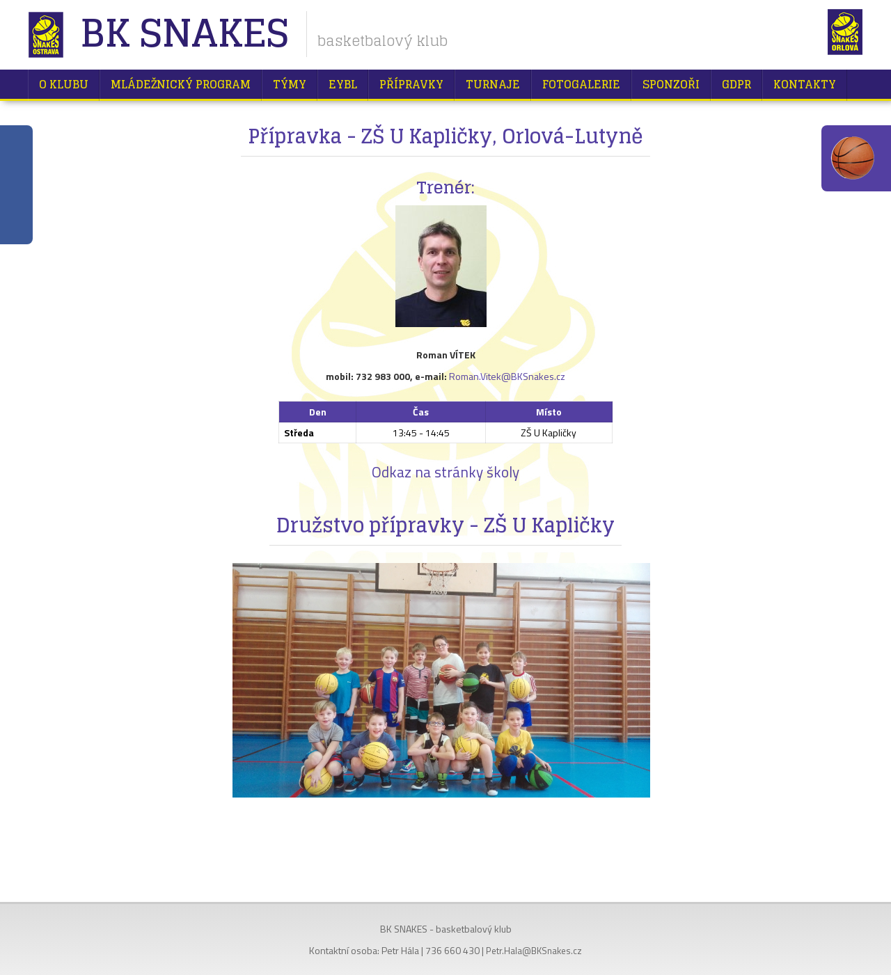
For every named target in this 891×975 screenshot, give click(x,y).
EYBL (343, 84)
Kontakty (804, 84)
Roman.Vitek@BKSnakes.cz (507, 376)
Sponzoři (671, 84)
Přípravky (411, 84)
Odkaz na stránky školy (445, 472)
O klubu (63, 84)
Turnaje (493, 84)
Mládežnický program (181, 84)
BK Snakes (184, 34)
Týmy (289, 84)
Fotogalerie (581, 84)
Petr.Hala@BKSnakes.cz (534, 951)
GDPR (736, 84)
